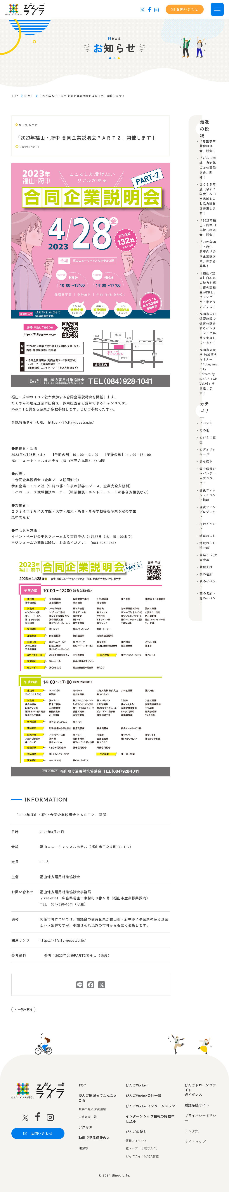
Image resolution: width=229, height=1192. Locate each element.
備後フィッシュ (136, 1140)
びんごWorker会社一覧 (143, 1095)
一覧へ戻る (25, 1009)
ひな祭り (206, 461)
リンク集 (192, 1131)
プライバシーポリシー (200, 1118)
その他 (204, 430)
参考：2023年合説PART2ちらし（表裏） (77, 955)
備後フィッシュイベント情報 (208, 495)
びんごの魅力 (136, 1131)
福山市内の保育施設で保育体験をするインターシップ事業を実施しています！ (208, 328)
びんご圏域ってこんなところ (97, 1098)
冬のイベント (208, 526)
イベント (206, 423)
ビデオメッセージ (208, 451)
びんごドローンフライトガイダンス (200, 1090)
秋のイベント (208, 583)
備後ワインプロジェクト (208, 512)
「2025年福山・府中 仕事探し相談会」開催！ (208, 227)
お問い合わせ (184, 9)
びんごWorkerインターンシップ (150, 1105)
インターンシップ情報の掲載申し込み (150, 1119)
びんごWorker (136, 1085)
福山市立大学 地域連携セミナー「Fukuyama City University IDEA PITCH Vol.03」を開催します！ (208, 371)
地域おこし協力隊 (208, 545)
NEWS (28, 96)
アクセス (85, 1127)
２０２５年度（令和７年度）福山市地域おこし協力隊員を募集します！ (208, 198)
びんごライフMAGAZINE (142, 1156)
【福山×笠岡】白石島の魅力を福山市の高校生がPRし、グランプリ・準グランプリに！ (208, 290)
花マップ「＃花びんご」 (142, 1148)
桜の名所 (206, 574)
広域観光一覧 (87, 1117)
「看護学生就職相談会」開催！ (208, 146)
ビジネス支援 (208, 439)
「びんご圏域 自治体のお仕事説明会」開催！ (208, 167)
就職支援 (206, 567)
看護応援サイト (197, 1105)
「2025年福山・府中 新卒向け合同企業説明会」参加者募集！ (208, 254)
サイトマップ (195, 1141)
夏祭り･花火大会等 (208, 557)
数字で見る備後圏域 (92, 1109)
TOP (14, 96)
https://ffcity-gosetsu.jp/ (63, 940)
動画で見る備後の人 (94, 1137)
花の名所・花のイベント (208, 598)
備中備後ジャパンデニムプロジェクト (208, 475)
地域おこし (208, 536)
